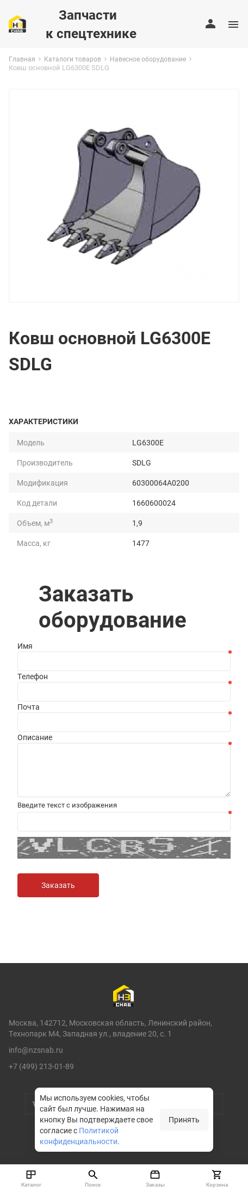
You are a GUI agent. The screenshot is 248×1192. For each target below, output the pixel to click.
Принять (184, 1119)
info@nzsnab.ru (36, 1050)
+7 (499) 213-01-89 (41, 1066)
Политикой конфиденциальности (79, 1135)
